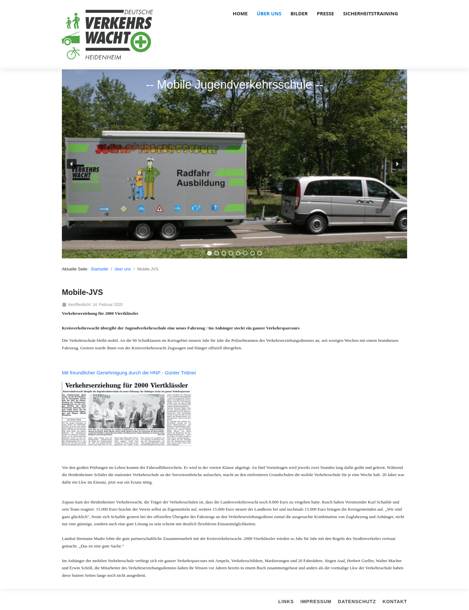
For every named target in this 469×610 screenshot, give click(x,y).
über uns (269, 13)
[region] (234, 163)
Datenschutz (357, 601)
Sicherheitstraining (370, 13)
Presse (325, 13)
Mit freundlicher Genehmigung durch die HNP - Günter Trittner (129, 372)
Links (286, 601)
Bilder (299, 13)
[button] (72, 164)
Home (240, 13)
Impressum (315, 601)
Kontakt (394, 601)
